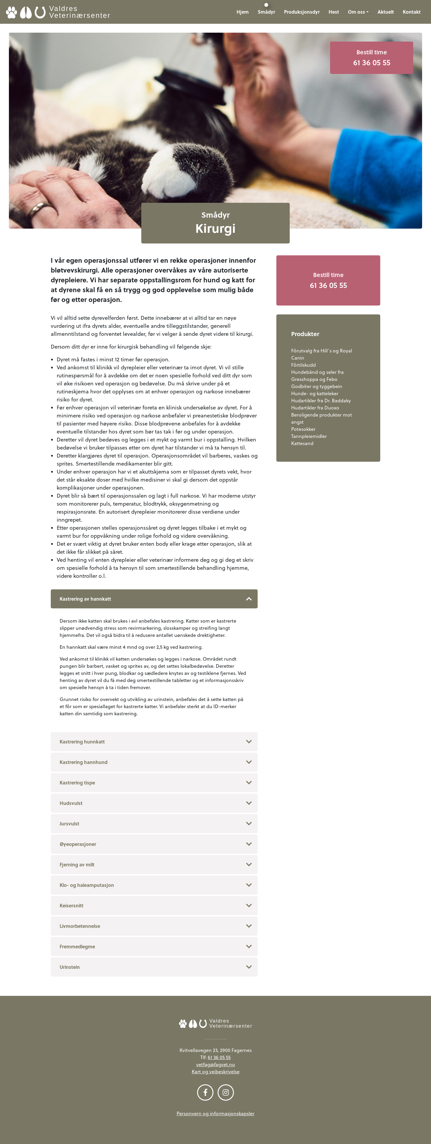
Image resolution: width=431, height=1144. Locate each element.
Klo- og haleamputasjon (87, 885)
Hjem (243, 11)
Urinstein (70, 966)
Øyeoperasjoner (78, 844)
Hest (334, 11)
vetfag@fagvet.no (215, 1064)
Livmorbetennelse (80, 926)
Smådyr (266, 11)
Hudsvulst (71, 803)
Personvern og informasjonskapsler (215, 1113)
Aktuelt (386, 11)
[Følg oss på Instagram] (226, 1092)
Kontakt (412, 11)
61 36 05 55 (219, 1057)
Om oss (356, 11)
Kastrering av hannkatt (85, 598)
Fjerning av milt (77, 864)
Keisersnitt (71, 905)
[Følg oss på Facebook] (205, 1092)
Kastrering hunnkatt (82, 741)
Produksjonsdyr (302, 11)
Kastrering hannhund (83, 762)
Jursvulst (69, 823)
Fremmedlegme (77, 946)
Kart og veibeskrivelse (216, 1071)
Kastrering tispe (77, 782)
